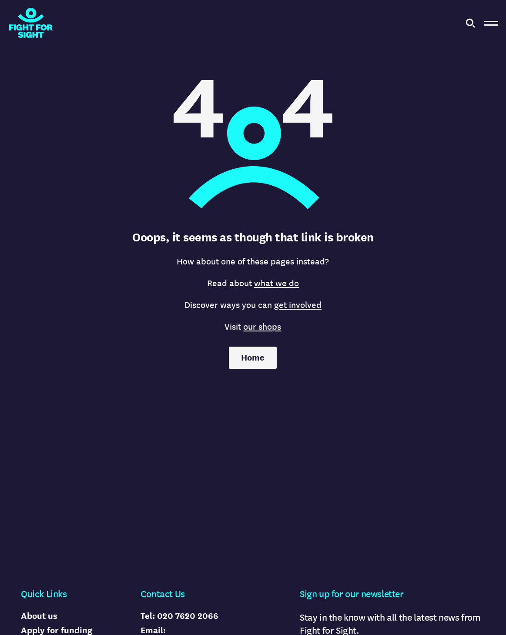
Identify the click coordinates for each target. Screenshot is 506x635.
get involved (298, 305)
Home (253, 358)
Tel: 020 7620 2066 (179, 616)
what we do (276, 283)
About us (39, 616)
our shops (262, 327)
